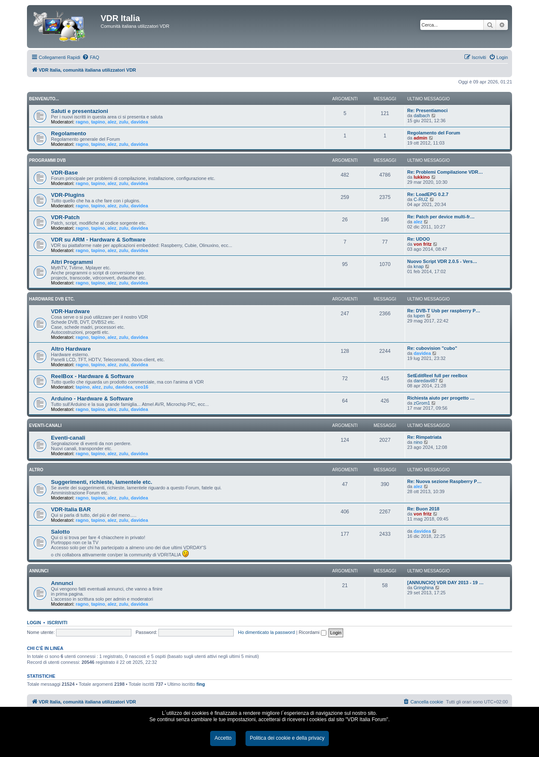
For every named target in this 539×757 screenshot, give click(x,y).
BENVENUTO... (44, 99)
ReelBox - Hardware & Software (92, 376)
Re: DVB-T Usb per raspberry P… (443, 310)
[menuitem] (90, 57)
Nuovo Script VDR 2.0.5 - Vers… (442, 261)
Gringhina (424, 587)
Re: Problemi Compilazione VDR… (445, 171)
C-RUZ (421, 199)
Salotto (60, 532)
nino (418, 442)
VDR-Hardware (70, 311)
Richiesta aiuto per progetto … (441, 397)
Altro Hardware (71, 349)
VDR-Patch (65, 217)
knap (419, 266)
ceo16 (141, 386)
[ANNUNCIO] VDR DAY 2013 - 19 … (445, 582)
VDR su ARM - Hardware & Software (98, 239)
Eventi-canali (68, 438)
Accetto (222, 738)
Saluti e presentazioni (79, 111)
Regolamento (68, 133)
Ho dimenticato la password (266, 632)
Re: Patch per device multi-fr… (441, 216)
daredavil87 (426, 380)
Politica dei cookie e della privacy (287, 738)
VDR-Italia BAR (71, 509)
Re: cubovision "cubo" (432, 348)
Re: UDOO (418, 239)
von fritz (423, 244)
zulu (123, 121)
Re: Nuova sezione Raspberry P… (444, 481)
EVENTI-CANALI (45, 425)
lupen (419, 315)
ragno (82, 121)
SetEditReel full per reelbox (437, 375)
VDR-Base (64, 172)
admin (420, 137)
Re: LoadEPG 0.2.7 (427, 194)
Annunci (62, 583)
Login (34, 622)
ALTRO (36, 469)
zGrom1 (422, 402)
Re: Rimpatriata (424, 437)
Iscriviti (57, 622)
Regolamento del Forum (433, 132)
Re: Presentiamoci (427, 110)
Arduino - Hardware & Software (92, 398)
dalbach (422, 115)
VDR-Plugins (68, 195)
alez (112, 121)
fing (201, 684)
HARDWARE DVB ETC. (52, 299)
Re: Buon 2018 (423, 508)
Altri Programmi (72, 262)
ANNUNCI (38, 571)
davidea (139, 121)
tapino (98, 121)
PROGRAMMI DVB (47, 160)
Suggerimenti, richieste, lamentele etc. (101, 482)
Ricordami (312, 632)
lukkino (422, 177)
